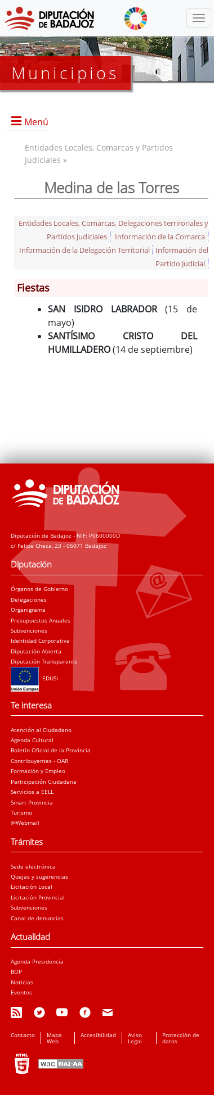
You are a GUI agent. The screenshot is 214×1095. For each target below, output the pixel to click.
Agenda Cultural (32, 740)
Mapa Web (54, 1037)
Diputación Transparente (44, 661)
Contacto (23, 1035)
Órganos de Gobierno (39, 589)
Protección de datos (180, 1037)
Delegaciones (29, 599)
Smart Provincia (32, 802)
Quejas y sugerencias (39, 876)
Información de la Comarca (160, 236)
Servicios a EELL (32, 792)
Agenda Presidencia (37, 961)
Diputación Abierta (36, 651)
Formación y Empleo (38, 771)
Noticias (22, 982)
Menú (36, 122)
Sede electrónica (33, 866)
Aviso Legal (135, 1037)
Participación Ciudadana (44, 781)
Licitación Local (31, 886)
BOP (16, 971)
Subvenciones (29, 630)
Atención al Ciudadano (41, 730)
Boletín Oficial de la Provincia (51, 750)
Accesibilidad (98, 1035)
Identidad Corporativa (40, 640)
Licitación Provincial (38, 897)
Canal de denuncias (37, 918)
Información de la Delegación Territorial (84, 250)
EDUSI (34, 678)
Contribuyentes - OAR (39, 761)
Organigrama (28, 610)
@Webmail (25, 822)
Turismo (21, 812)
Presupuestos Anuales (40, 620)
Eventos (21, 992)
